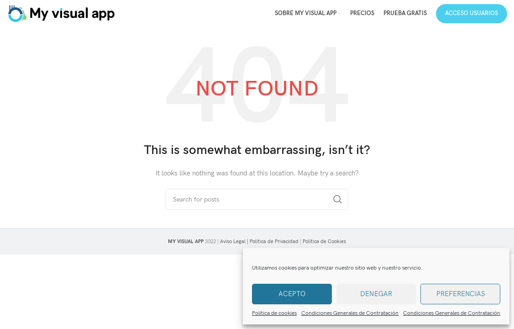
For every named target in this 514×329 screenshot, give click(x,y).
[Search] (257, 199)
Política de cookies (274, 313)
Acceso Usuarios (471, 13)
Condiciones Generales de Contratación (350, 313)
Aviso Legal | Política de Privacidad (259, 241)
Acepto (291, 294)
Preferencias (460, 294)
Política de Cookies (324, 241)
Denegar (376, 294)
